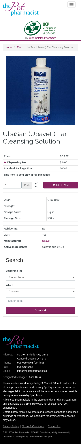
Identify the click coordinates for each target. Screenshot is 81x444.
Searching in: (14, 270)
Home (8, 47)
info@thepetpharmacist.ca (32, 370)
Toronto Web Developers (40, 436)
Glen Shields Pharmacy (42, 37)
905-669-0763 (25, 362)
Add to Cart (61, 185)
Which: (10, 285)
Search (40, 310)
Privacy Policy (11, 426)
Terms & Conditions (33, 426)
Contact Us (54, 426)
